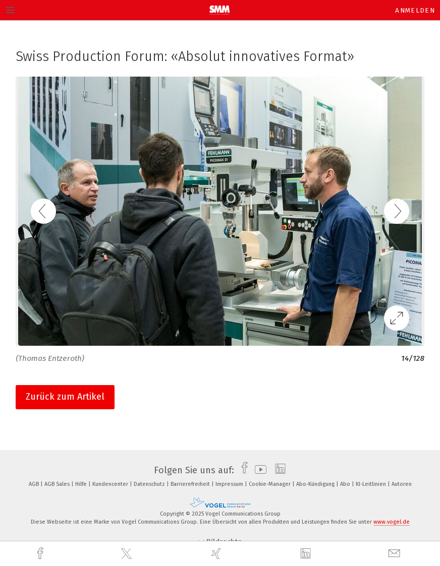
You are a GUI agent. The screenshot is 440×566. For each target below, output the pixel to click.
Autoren (402, 484)
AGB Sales (57, 484)
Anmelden (415, 10)
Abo (346, 484)
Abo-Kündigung (316, 484)
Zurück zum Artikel (65, 396)
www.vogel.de (391, 522)
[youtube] (258, 470)
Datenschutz (150, 484)
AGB (34, 484)
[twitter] (128, 554)
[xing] (217, 553)
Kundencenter (111, 484)
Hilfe (81, 484)
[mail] (396, 553)
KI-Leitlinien (372, 484)
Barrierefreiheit (191, 484)
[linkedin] (306, 553)
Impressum (230, 484)
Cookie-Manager (270, 484)
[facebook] (41, 553)
